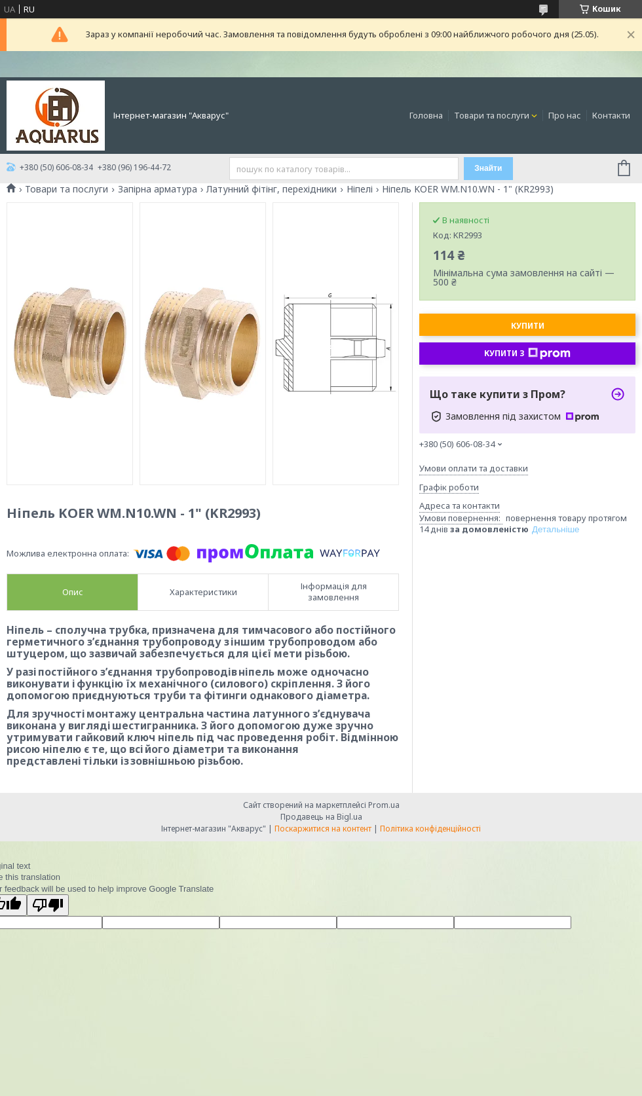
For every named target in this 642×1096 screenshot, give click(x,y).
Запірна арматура (157, 189)
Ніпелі (360, 189)
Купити (527, 325)
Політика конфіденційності (430, 828)
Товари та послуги (491, 115)
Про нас (564, 115)
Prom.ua (384, 805)
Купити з (527, 353)
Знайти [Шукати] (488, 168)
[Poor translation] (48, 905)
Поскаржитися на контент (322, 828)
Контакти (611, 115)
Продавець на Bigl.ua (321, 816)
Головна (426, 115)
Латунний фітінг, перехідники (271, 189)
